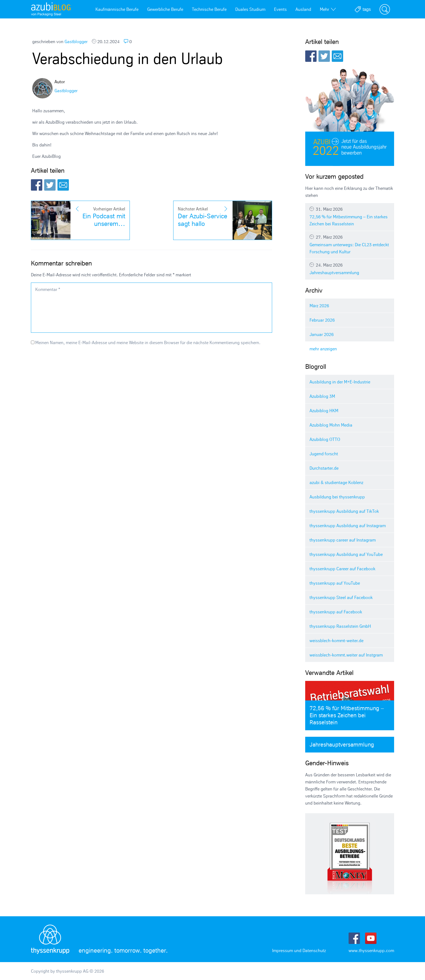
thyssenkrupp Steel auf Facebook (341, 597)
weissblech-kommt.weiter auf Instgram (346, 655)
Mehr (328, 9)
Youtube (370, 938)
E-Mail (63, 185)
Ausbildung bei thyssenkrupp (337, 496)
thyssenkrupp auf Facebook (336, 611)
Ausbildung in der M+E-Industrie (340, 382)
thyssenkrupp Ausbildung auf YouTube (346, 554)
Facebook (36, 185)
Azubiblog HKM (324, 410)
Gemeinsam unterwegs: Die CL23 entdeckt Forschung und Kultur (350, 244)
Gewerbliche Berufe (165, 9)
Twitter (50, 185)
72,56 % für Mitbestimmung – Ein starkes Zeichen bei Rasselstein (350, 216)
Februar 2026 (322, 320)
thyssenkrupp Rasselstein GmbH (340, 626)
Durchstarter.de (324, 468)
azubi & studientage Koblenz (336, 482)
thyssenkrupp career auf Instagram (343, 540)
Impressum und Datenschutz (299, 950)
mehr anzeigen (323, 348)
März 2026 (319, 305)
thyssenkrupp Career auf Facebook (342, 568)
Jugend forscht (324, 453)
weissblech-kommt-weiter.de (336, 640)
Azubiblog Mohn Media (331, 425)
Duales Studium (250, 9)
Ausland (303, 9)
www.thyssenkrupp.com (371, 950)
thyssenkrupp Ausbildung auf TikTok (344, 511)
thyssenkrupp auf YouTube (335, 583)
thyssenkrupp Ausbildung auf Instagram (348, 525)
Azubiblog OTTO (325, 439)
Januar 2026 (322, 334)
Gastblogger (76, 41)
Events (280, 9)
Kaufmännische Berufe (117, 9)
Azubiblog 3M (322, 396)
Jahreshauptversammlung (350, 268)
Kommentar (47, 289)
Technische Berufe (209, 9)
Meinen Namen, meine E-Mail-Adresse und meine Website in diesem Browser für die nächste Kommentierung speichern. (147, 342)
